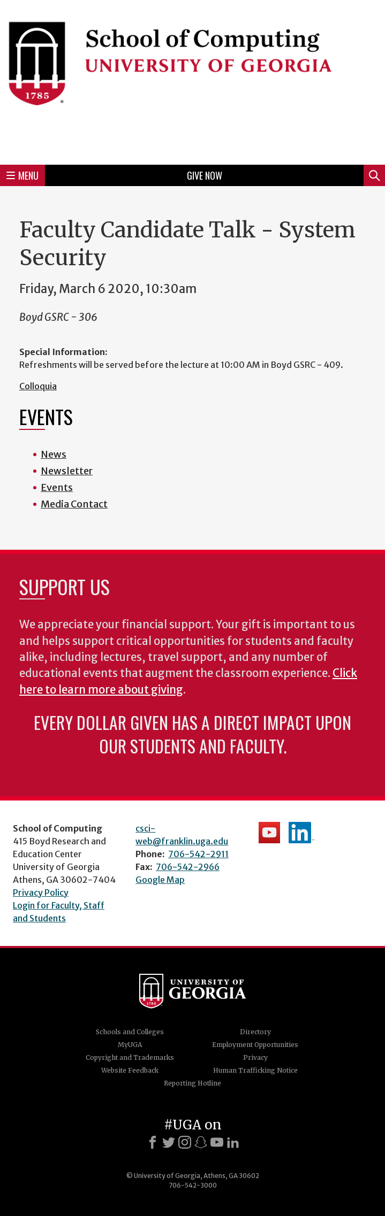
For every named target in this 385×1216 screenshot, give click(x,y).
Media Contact (74, 504)
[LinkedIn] (233, 1142)
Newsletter (67, 471)
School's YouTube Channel (269, 832)
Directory (255, 1032)
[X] (168, 1142)
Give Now (204, 175)
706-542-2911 (198, 854)
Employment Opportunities (255, 1045)
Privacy (255, 1057)
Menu (22, 175)
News (53, 454)
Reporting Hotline (192, 1083)
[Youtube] (216, 1142)
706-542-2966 (188, 866)
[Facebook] (152, 1142)
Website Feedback (129, 1070)
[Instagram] (184, 1142)
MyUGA (130, 1045)
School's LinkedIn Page (301, 832)
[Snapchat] (200, 1142)
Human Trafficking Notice (255, 1070)
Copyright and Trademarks (130, 1057)
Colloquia (38, 386)
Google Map (160, 879)
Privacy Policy (41, 892)
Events (57, 487)
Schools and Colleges (130, 1032)
